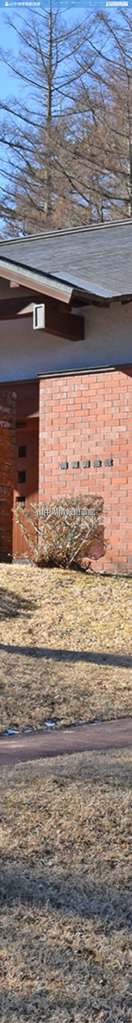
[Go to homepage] (22, 4)
